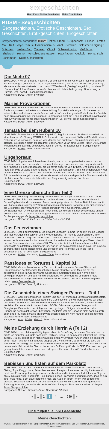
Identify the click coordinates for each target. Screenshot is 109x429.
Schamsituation (67, 49)
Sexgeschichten (54, 8)
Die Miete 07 (17, 76)
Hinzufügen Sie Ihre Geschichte (43, 14)
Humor (21, 53)
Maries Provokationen (27, 103)
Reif (11, 45)
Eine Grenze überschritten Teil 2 (38, 192)
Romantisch (95, 53)
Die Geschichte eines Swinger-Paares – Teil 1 (52, 292)
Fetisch (89, 40)
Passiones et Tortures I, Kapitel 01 (40, 263)
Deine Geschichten (31, 57)
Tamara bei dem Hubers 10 (32, 130)
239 (69, 396)
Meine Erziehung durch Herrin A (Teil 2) (45, 328)
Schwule (71, 45)
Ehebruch (8, 53)
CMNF (51, 49)
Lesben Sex (24, 49)
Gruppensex (75, 40)
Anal (60, 45)
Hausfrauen (65, 53)
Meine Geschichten (72, 14)
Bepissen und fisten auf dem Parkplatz (45, 363)
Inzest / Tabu (57, 40)
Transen (39, 49)
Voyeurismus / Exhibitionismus (35, 45)
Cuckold (80, 53)
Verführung (86, 49)
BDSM (42, 40)
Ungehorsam (17, 157)
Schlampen (9, 57)
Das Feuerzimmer (22, 227)
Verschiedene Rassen (41, 53)
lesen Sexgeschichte (41, 92)
